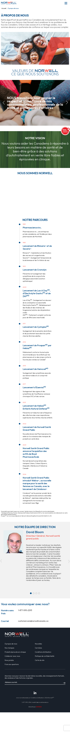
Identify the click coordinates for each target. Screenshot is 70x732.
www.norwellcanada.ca (23, 698)
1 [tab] (31, 593)
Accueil (3, 8)
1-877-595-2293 (25, 610)
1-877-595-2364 (26, 702)
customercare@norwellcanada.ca (33, 621)
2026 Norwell (49, 698)
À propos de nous (11, 644)
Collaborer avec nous (12, 656)
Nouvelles (38, 644)
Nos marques (9, 648)
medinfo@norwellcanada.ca (40, 702)
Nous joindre (9, 660)
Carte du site (39, 660)
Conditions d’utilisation (43, 652)
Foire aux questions (12, 664)
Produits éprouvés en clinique (15, 652)
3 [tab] (36, 593)
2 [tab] (33, 593)
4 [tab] (39, 593)
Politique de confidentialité (44, 656)
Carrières (38, 648)
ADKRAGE (39, 707)
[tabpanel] (35, 556)
